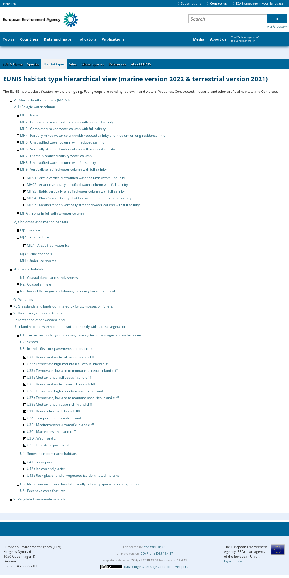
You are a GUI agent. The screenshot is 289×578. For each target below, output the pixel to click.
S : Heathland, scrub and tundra (38, 313)
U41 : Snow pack (39, 462)
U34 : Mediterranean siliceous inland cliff (59, 377)
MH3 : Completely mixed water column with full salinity (63, 128)
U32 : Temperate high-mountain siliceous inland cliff (67, 363)
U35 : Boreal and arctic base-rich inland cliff (61, 384)
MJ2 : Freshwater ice (36, 237)
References (117, 64)
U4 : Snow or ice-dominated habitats (48, 453)
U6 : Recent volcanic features (42, 490)
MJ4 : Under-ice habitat (38, 260)
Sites (73, 64)
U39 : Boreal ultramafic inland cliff (53, 411)
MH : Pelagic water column (34, 106)
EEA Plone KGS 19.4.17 (157, 553)
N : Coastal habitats (28, 269)
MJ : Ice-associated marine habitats (40, 221)
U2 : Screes (29, 341)
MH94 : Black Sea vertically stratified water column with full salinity (79, 198)
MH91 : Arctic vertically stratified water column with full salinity (76, 177)
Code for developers (173, 566)
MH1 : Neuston (31, 115)
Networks (10, 3)
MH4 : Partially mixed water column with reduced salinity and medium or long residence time (92, 135)
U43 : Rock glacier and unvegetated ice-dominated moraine (73, 475)
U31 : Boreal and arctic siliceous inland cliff (60, 357)
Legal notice (233, 561)
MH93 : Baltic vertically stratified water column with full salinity (76, 191)
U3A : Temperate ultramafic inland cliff (57, 418)
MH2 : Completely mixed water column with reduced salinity (67, 122)
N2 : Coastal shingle (35, 284)
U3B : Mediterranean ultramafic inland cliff (60, 424)
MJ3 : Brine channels (36, 254)
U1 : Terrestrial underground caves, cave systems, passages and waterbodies (81, 335)
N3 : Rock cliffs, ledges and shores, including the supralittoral (67, 291)
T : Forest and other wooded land (39, 319)
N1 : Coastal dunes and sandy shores (49, 277)
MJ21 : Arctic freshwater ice (48, 245)
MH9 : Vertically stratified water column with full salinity (63, 169)
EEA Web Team (154, 546)
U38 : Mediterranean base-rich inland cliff (59, 404)
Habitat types (54, 64)
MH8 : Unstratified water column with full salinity (58, 162)
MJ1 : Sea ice (30, 230)
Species (33, 64)
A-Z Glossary (277, 26)
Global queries (92, 64)
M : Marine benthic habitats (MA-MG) (42, 100)
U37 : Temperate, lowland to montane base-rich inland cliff (73, 397)
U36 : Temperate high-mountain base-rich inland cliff (68, 391)
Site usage (149, 566)
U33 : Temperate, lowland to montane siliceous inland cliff (72, 370)
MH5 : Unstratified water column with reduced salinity (62, 142)
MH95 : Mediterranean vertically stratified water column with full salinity (83, 204)
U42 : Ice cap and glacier (46, 468)
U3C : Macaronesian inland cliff (51, 431)
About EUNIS (141, 64)
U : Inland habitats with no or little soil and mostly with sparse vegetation (69, 326)
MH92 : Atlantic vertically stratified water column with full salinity (77, 184)
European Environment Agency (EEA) (32, 546)
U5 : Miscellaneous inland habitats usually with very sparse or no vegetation (79, 484)
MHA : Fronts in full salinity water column (52, 213)
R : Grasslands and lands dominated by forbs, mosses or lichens (63, 306)
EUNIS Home (12, 64)
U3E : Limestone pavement (48, 445)
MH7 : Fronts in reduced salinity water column (56, 155)
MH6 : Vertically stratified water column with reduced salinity (67, 149)
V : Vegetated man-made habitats (39, 499)
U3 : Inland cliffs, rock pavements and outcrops (56, 348)
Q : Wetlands (23, 299)
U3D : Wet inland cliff (43, 438)
